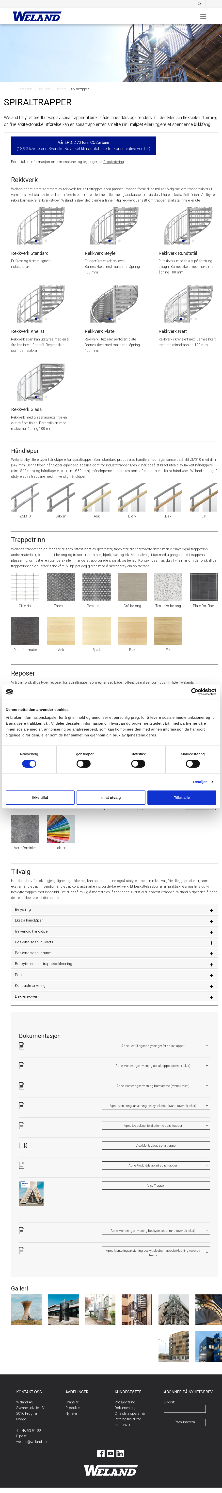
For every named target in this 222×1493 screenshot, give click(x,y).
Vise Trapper (156, 1185)
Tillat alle (182, 797)
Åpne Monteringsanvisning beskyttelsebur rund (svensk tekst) (153, 1231)
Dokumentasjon (127, 1408)
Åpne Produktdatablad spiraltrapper (152, 1165)
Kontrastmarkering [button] (30, 985)
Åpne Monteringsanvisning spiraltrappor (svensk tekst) (152, 1066)
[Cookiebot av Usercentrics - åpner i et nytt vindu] (194, 691)
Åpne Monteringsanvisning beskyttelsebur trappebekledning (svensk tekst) (153, 1253)
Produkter (43, 89)
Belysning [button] (23, 909)
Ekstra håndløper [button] (29, 920)
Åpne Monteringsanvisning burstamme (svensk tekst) (153, 1086)
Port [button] (18, 975)
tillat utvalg (111, 797)
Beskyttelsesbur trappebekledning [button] (43, 964)
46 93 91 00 (31, 1430)
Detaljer (200, 782)
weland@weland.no (31, 1442)
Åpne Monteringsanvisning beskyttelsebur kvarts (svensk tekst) (153, 1106)
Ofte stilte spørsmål (130, 1414)
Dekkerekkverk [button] (27, 996)
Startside (26, 89)
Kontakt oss (148, 560)
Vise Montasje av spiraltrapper (156, 1145)
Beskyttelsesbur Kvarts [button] (34, 942)
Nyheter (71, 1414)
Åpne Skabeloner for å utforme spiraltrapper (153, 1125)
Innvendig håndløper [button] (32, 931)
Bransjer (72, 1402)
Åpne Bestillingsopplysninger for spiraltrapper (152, 1046)
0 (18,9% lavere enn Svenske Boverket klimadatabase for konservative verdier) (83, 145)
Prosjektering (113, 162)
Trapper (60, 89)
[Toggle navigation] (203, 16)
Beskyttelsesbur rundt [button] (33, 953)
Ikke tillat (40, 797)
